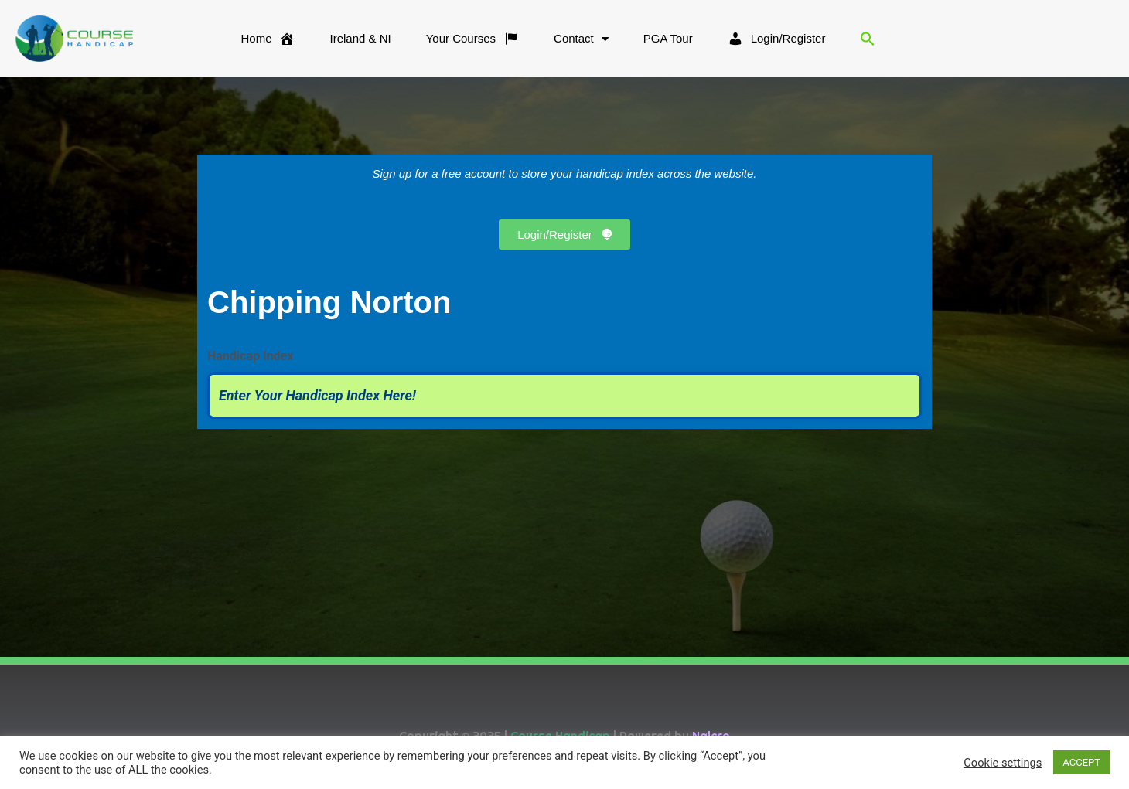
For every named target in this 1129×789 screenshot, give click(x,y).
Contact (581, 39)
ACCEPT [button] (1081, 762)
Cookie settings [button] (1003, 763)
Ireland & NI (360, 38)
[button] (867, 38)
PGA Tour (668, 38)
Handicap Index (250, 356)
